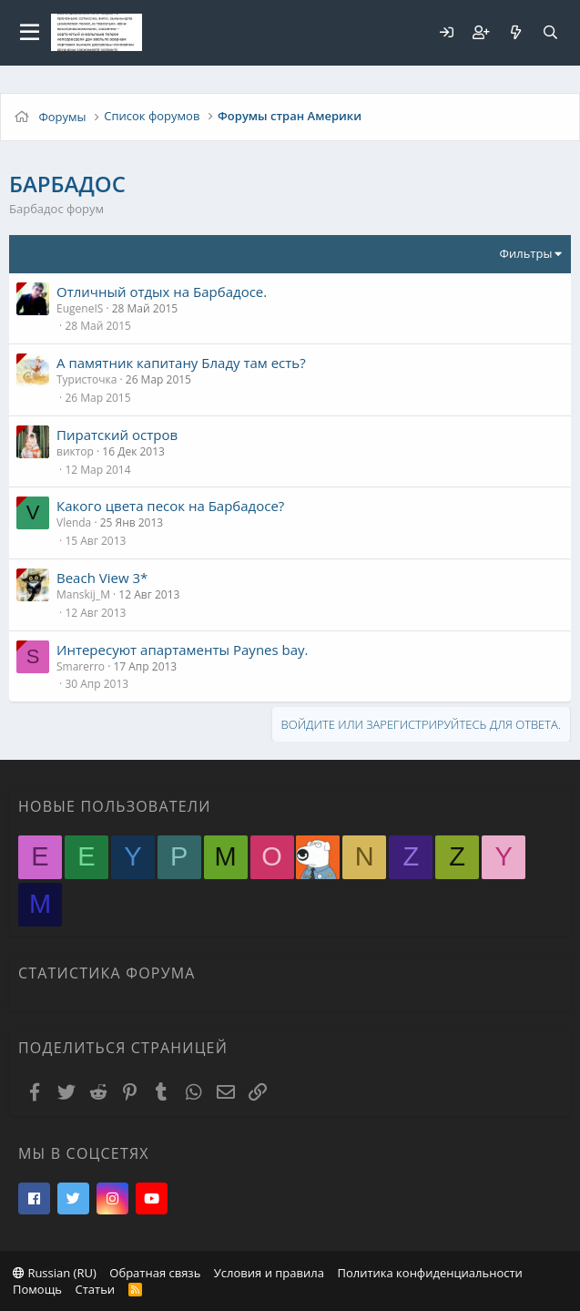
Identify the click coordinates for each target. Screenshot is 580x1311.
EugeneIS (79, 308)
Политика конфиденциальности (429, 1273)
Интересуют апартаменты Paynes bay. (182, 649)
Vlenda (73, 522)
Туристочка (86, 379)
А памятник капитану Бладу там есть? (181, 362)
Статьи (95, 1289)
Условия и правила (269, 1273)
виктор (75, 451)
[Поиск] (550, 32)
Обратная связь (154, 1273)
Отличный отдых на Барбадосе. (161, 291)
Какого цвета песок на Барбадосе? (170, 506)
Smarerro (80, 666)
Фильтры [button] (526, 253)
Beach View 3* (102, 577)
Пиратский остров (117, 434)
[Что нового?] (515, 32)
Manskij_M (83, 594)
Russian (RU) (55, 1273)
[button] (29, 33)
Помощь (37, 1289)
